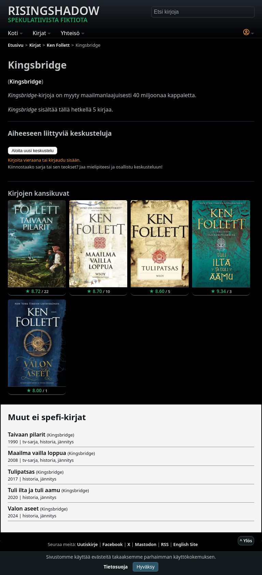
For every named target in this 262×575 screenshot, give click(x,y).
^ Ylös (246, 540)
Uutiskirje (87, 544)
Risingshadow (53, 13)
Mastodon (146, 544)
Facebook (112, 544)
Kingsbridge (26, 81)
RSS (165, 544)
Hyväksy (145, 567)
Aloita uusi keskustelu (33, 150)
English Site (185, 544)
